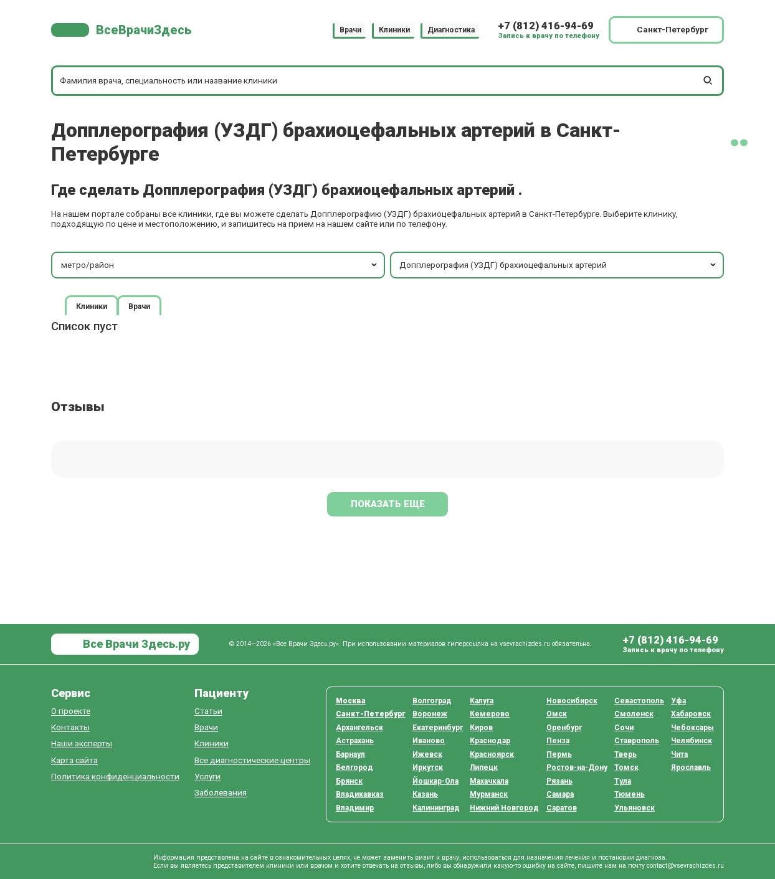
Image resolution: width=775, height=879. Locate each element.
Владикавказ (360, 794)
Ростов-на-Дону (576, 767)
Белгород (354, 767)
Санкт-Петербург (371, 714)
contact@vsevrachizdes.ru (685, 866)
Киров (481, 727)
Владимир (355, 808)
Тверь (625, 754)
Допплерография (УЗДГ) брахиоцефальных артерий (558, 265)
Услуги (207, 776)
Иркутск (427, 767)
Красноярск (492, 754)
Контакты (70, 727)
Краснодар (490, 740)
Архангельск (359, 727)
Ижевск (427, 754)
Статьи (208, 711)
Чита (679, 754)
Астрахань (355, 740)
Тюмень (629, 794)
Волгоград (432, 700)
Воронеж (429, 714)
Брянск (349, 781)
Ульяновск (634, 808)
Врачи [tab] (139, 306)
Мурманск (489, 794)
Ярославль (691, 767)
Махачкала (489, 781)
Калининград (436, 808)
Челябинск (691, 740)
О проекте (70, 711)
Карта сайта (74, 760)
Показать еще (388, 504)
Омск (556, 714)
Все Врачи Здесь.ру (135, 643)
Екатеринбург (437, 727)
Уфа (678, 700)
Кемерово (490, 714)
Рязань (559, 781)
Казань (425, 794)
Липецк (484, 767)
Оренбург (564, 727)
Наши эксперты (81, 743)
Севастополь (639, 700)
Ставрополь (636, 740)
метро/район (220, 265)
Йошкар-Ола (435, 781)
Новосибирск (571, 700)
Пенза (557, 740)
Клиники (394, 30)
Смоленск (634, 714)
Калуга (481, 700)
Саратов (561, 808)
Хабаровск (691, 714)
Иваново (428, 740)
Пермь (559, 754)
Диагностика (451, 30)
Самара (560, 794)
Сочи (624, 727)
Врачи (350, 30)
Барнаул (350, 754)
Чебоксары (692, 727)
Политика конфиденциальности (115, 776)
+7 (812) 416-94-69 (546, 26)
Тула (622, 781)
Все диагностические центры (252, 760)
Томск (626, 767)
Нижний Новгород (504, 808)
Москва (351, 700)
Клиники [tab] (91, 306)
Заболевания (220, 792)
